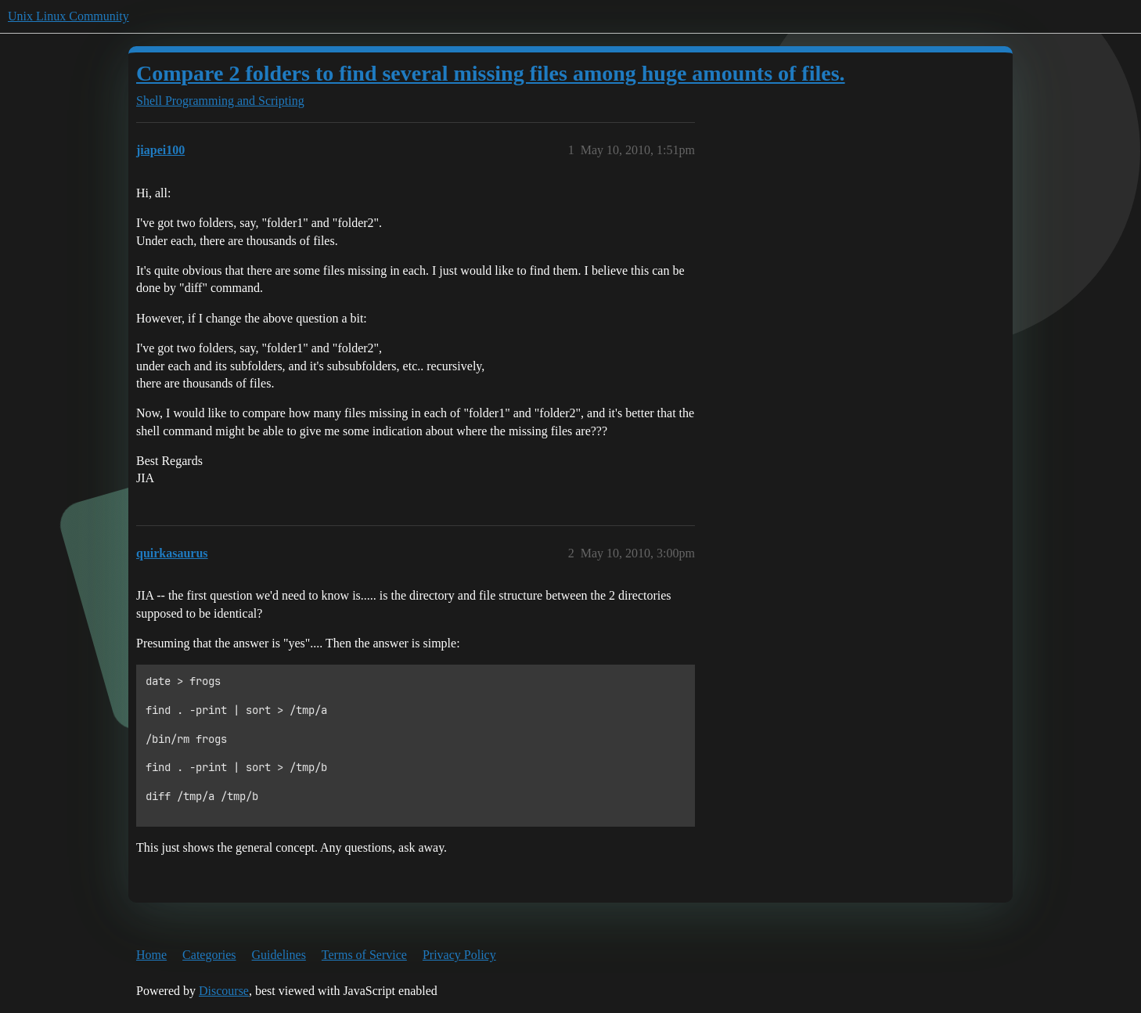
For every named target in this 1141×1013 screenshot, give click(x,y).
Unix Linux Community (68, 16)
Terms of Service (364, 954)
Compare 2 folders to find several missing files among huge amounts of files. (490, 73)
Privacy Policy (459, 954)
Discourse (224, 990)
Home (151, 954)
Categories (209, 954)
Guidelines (279, 954)
